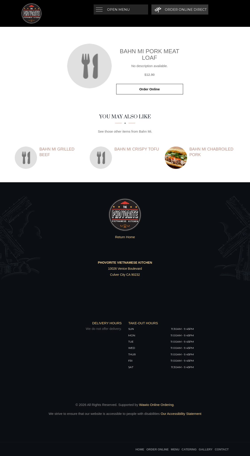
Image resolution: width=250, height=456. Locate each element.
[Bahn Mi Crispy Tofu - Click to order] (102, 157)
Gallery (206, 449)
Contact (222, 449)
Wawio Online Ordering (156, 405)
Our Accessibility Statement (180, 414)
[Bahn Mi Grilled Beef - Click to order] (27, 157)
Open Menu (118, 9)
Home (139, 449)
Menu (175, 449)
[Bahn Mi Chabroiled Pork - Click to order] (177, 157)
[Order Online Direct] (179, 9)
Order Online (149, 89)
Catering (189, 449)
